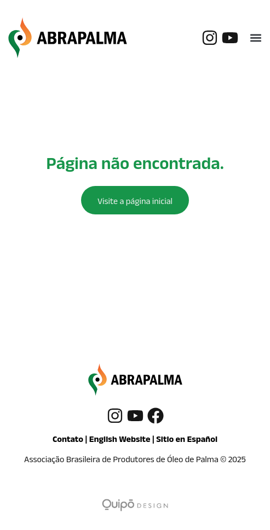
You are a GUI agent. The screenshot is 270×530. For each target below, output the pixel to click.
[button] (255, 37)
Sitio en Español (186, 440)
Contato (68, 440)
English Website (120, 440)
